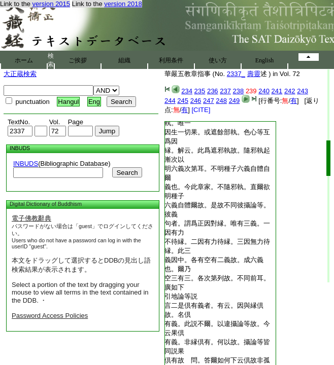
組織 (124, 60)
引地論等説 (180, 296)
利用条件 (171, 60)
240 (264, 91)
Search (127, 172)
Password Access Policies (50, 315)
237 (225, 91)
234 (186, 91)
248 (221, 100)
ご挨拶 (78, 60)
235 (200, 91)
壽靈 (253, 74)
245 (182, 100)
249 (234, 100)
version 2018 (123, 4)
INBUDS (25, 163)
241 (277, 91)
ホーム (24, 60)
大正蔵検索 (20, 74)
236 (212, 91)
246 (196, 100)
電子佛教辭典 (31, 218)
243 (302, 91)
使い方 (218, 60)
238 (238, 91)
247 (208, 100)
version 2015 (51, 4)
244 (170, 100)
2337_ (236, 74)
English (264, 60)
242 (289, 91)
